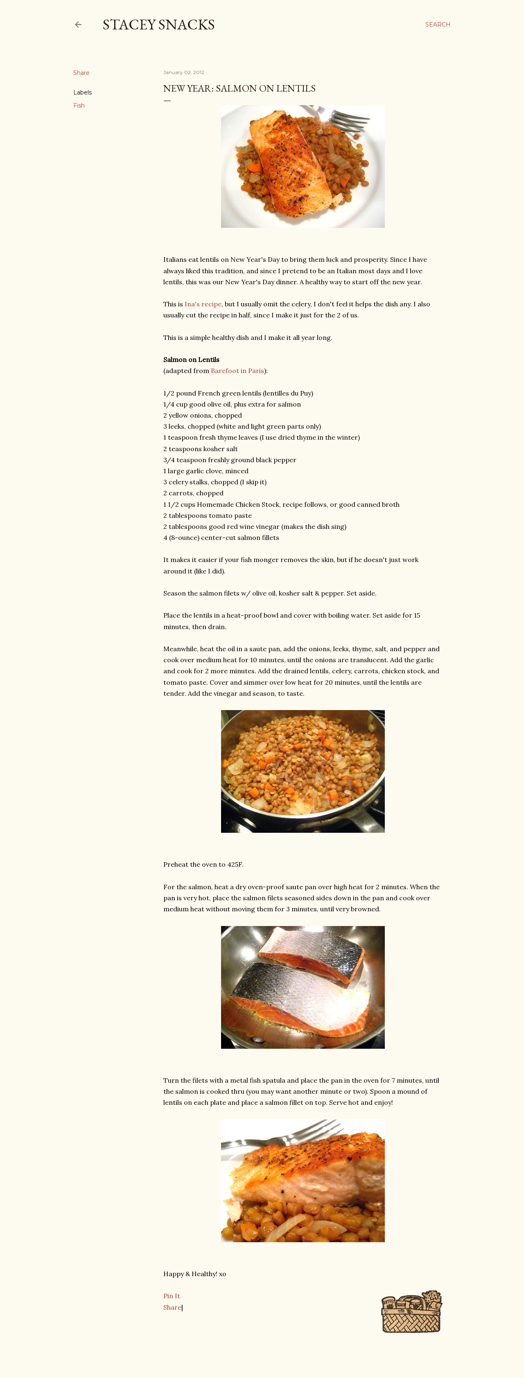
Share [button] (81, 72)
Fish (79, 105)
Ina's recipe (203, 304)
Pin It (171, 1296)
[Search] (438, 24)
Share (172, 1307)
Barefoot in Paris (237, 370)
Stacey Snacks (159, 24)
